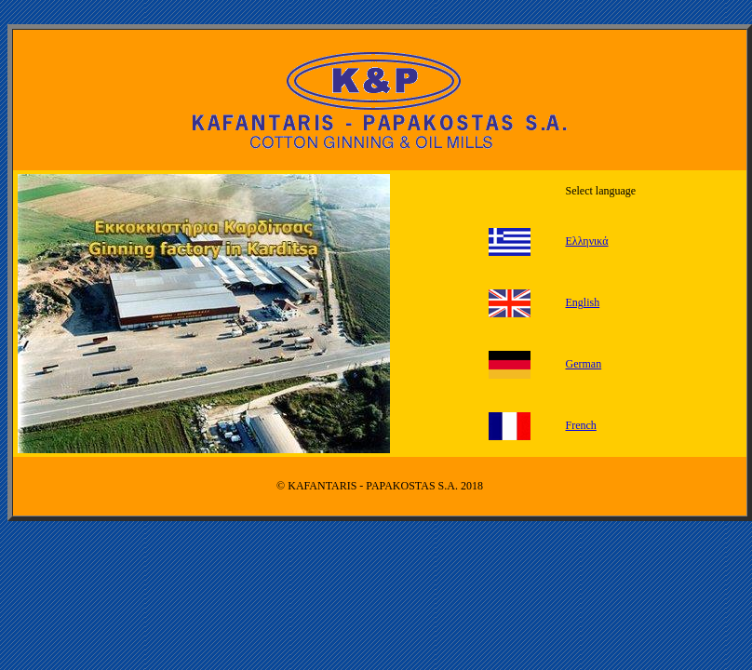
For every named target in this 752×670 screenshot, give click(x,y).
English (583, 302)
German (584, 363)
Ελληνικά (587, 241)
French (581, 425)
